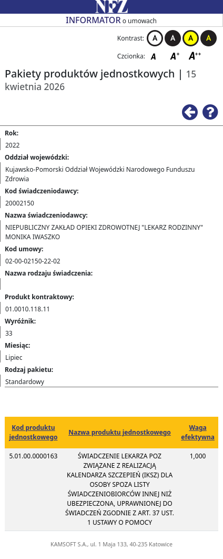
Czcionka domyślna (156, 56)
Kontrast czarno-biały (173, 38)
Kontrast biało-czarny (155, 38)
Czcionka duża (195, 56)
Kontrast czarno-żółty (208, 38)
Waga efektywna (198, 432)
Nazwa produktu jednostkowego (119, 432)
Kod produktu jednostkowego (33, 432)
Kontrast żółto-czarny (191, 38)
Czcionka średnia (175, 56)
